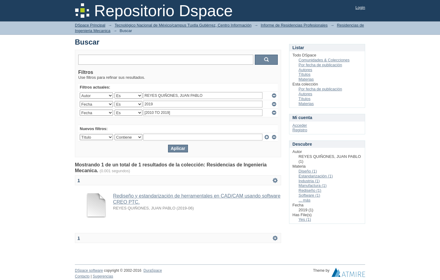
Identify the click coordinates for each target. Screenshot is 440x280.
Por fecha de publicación (320, 65)
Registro (299, 130)
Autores (305, 69)
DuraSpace (152, 270)
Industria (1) (309, 181)
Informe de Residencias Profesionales (294, 25)
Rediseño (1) (310, 190)
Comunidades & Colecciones (324, 60)
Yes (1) (305, 219)
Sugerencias (103, 276)
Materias (306, 79)
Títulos (304, 74)
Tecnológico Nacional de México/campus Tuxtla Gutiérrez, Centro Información (183, 25)
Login (360, 7)
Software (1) (309, 195)
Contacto (82, 276)
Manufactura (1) (313, 185)
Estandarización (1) (316, 176)
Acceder (299, 125)
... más (304, 200)
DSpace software (89, 270)
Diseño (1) (308, 171)
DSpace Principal (90, 25)
